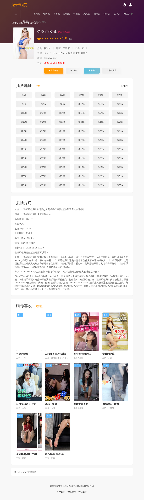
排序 (124, 86)
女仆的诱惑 (108, 353)
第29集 (101, 131)
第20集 (43, 122)
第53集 (101, 167)
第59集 (101, 176)
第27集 (62, 131)
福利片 (36, 13)
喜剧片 (56, 13)
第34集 (81, 140)
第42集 (120, 149)
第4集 (81, 95)
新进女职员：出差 (26, 404)
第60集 (120, 176)
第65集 (101, 185)
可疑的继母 (22, 353)
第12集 (120, 104)
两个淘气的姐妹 (82, 353)
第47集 (101, 158)
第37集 (24, 149)
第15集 (62, 113)
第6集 (119, 95)
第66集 (120, 185)
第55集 (24, 176)
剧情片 (97, 13)
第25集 (24, 131)
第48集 (120, 158)
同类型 (39, 306)
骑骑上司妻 (51, 404)
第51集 (62, 167)
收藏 (92, 70)
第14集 (43, 113)
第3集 (62, 95)
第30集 (120, 131)
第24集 (120, 122)
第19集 (24, 122)
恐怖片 (86, 13)
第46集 (81, 158)
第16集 (81, 113)
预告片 (127, 13)
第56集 (43, 176)
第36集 (120, 140)
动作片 (46, 13)
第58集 (81, 176)
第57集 (62, 176)
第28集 (81, 131)
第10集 (81, 104)
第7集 (24, 104)
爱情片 (66, 13)
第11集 (101, 104)
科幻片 (76, 13)
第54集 (120, 167)
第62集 (43, 185)
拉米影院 (19, 5)
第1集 (24, 95)
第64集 (81, 185)
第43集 (24, 158)
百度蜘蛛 (61, 492)
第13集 (24, 113)
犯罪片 (107, 13)
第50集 (43, 167)
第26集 (43, 131)
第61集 (24, 185)
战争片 (117, 13)
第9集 (62, 104)
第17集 (101, 113)
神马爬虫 (72, 492)
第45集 (62, 158)
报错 (74, 70)
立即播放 (54, 70)
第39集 (62, 149)
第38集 (43, 149)
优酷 (38, 86)
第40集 (81, 149)
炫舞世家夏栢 (81, 404)
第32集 (43, 140)
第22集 (81, 122)
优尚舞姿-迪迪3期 (54, 454)
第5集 (100, 95)
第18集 (120, 113)
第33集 (62, 140)
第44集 (43, 158)
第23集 (101, 122)
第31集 (24, 140)
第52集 (81, 167)
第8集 (43, 104)
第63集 (62, 185)
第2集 (43, 95)
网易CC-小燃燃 (110, 404)
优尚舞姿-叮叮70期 (26, 454)
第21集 (62, 122)
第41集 (101, 149)
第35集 (101, 140)
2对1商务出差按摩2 (55, 353)
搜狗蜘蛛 (83, 492)
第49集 (24, 167)
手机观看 (111, 70)
